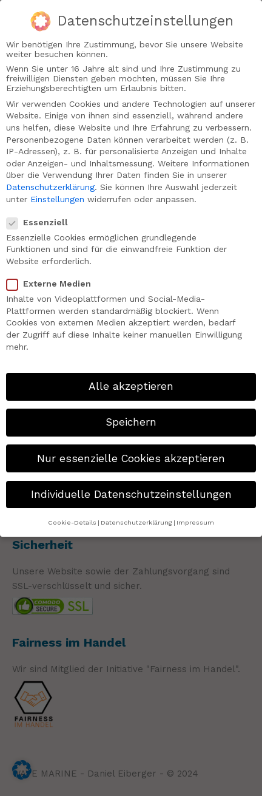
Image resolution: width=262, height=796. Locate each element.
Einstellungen (57, 193)
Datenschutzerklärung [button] (136, 517)
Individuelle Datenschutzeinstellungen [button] (131, 489)
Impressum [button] (195, 517)
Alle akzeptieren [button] (131, 381)
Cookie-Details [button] (72, 517)
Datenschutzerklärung (50, 181)
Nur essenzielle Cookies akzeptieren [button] (131, 452)
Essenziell (42, 217)
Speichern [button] (131, 416)
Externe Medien (53, 278)
